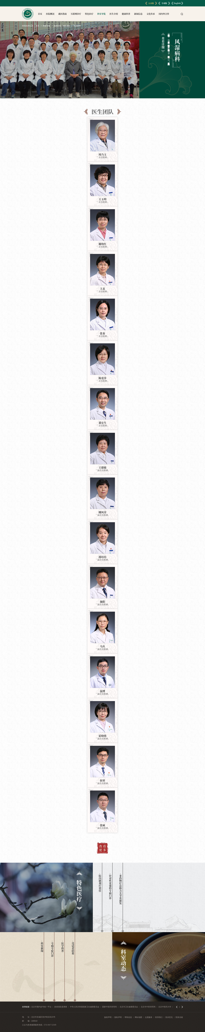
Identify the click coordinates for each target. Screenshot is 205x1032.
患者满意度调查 (60, 1007)
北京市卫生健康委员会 (129, 1007)
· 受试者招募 (72, 948)
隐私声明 (118, 1017)
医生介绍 (114, 13)
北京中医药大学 (164, 1007)
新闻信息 (138, 13)
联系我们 (159, 1017)
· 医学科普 (62, 946)
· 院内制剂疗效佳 (99, 882)
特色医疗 (89, 13)
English (177, 3)
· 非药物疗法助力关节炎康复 (120, 888)
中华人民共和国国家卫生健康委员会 (84, 1007)
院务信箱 (179, 1017)
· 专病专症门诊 (52, 949)
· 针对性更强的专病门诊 (110, 886)
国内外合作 (164, 13)
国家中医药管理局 (109, 1007)
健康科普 (126, 13)
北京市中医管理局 (148, 1007)
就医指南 (62, 13)
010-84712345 (50, 1025)
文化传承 (150, 13)
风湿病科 (77, 26)
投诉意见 (169, 1017)
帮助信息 (128, 1017)
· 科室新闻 (42, 946)
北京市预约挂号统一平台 (41, 1007)
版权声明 (108, 1017)
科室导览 (101, 13)
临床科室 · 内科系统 (62, 26)
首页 (40, 13)
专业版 (164, 3)
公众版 (151, 3)
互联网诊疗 (76, 13)
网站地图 (138, 1017)
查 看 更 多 (102, 848)
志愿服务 (148, 1017)
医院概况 (50, 13)
